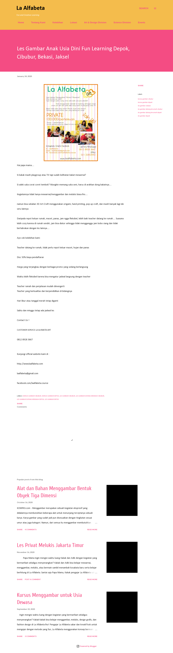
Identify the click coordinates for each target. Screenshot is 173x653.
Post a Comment (33, 579)
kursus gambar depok (145, 102)
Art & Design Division (94, 22)
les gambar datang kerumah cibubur (150, 109)
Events (140, 22)
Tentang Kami (37, 22)
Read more (92, 529)
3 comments (30, 636)
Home (19, 22)
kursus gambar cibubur (145, 99)
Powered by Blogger (87, 646)
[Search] (143, 8)
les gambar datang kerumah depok (149, 113)
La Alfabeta (30, 8)
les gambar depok (144, 116)
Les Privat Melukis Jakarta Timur (50, 545)
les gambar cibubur (144, 106)
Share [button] (140, 85)
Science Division (120, 22)
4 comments (30, 529)
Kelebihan (56, 22)
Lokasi (72, 22)
